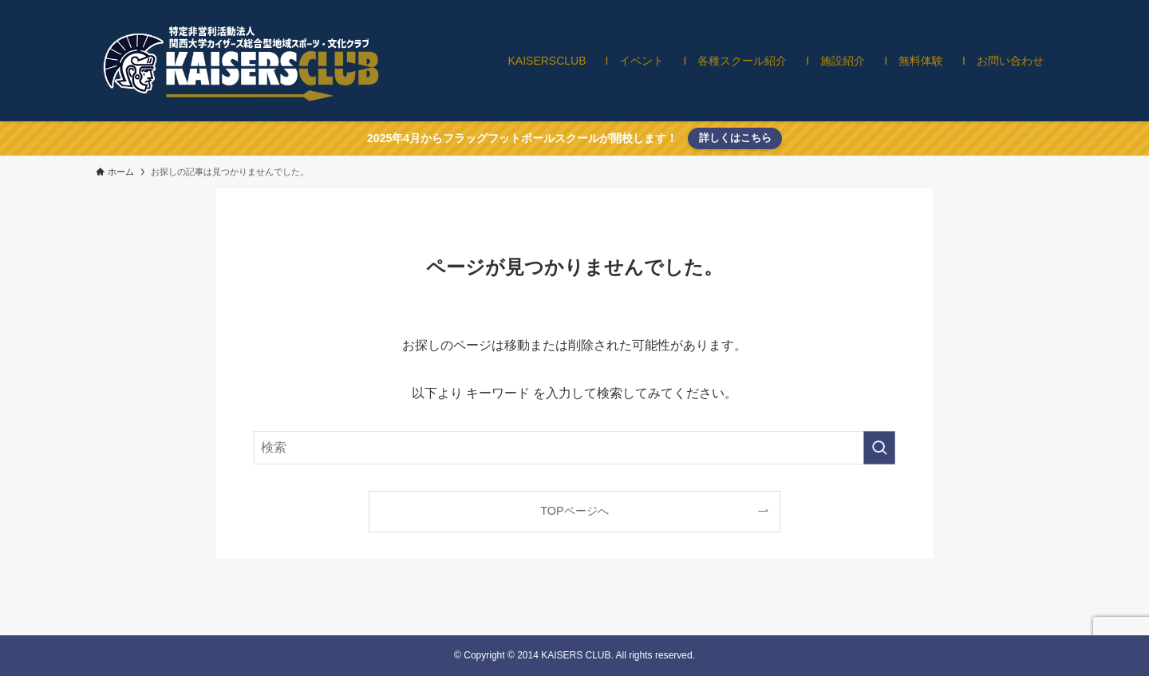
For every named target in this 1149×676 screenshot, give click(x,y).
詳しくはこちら (735, 138)
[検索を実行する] (879, 448)
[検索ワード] (574, 448)
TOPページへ (574, 510)
